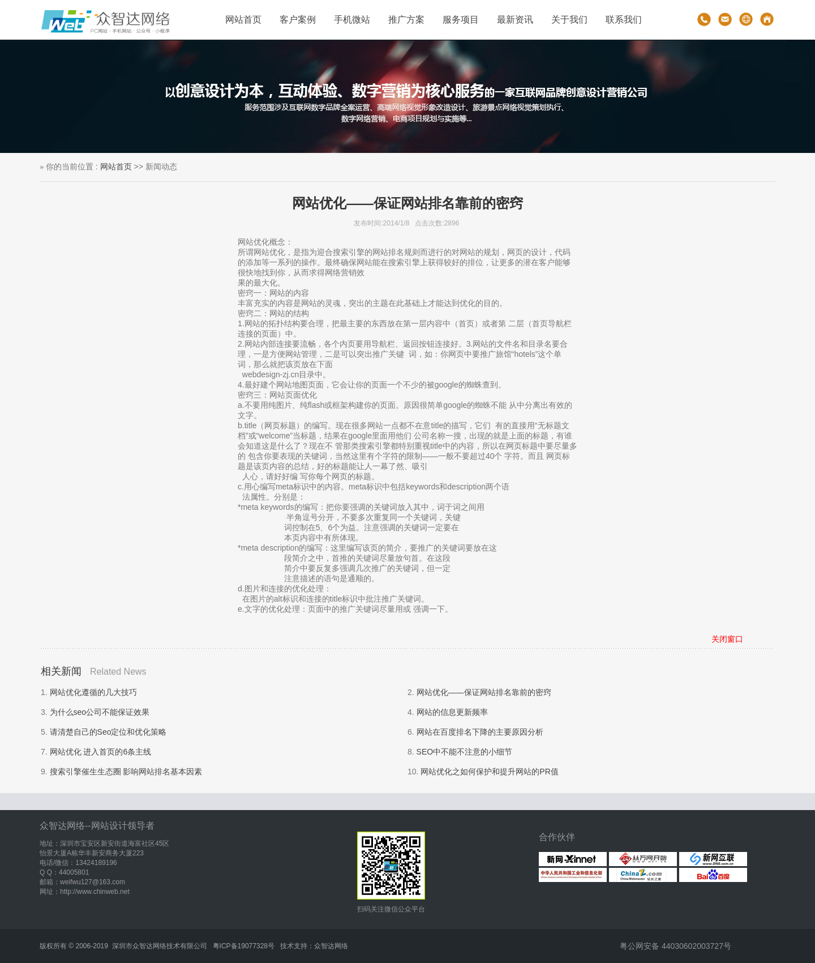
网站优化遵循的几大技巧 (93, 692)
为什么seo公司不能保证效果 (100, 712)
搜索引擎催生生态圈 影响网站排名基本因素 (126, 771)
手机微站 (352, 19)
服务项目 (461, 19)
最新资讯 (515, 19)
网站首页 (243, 19)
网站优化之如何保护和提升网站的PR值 (489, 771)
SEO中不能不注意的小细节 (465, 751)
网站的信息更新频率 (452, 712)
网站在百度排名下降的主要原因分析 (480, 731)
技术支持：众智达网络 (314, 946)
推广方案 (406, 19)
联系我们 (624, 19)
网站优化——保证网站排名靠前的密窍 (484, 692)
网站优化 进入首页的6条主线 (101, 751)
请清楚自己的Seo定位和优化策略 (108, 731)
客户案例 (298, 19)
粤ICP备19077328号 (243, 946)
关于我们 (569, 19)
